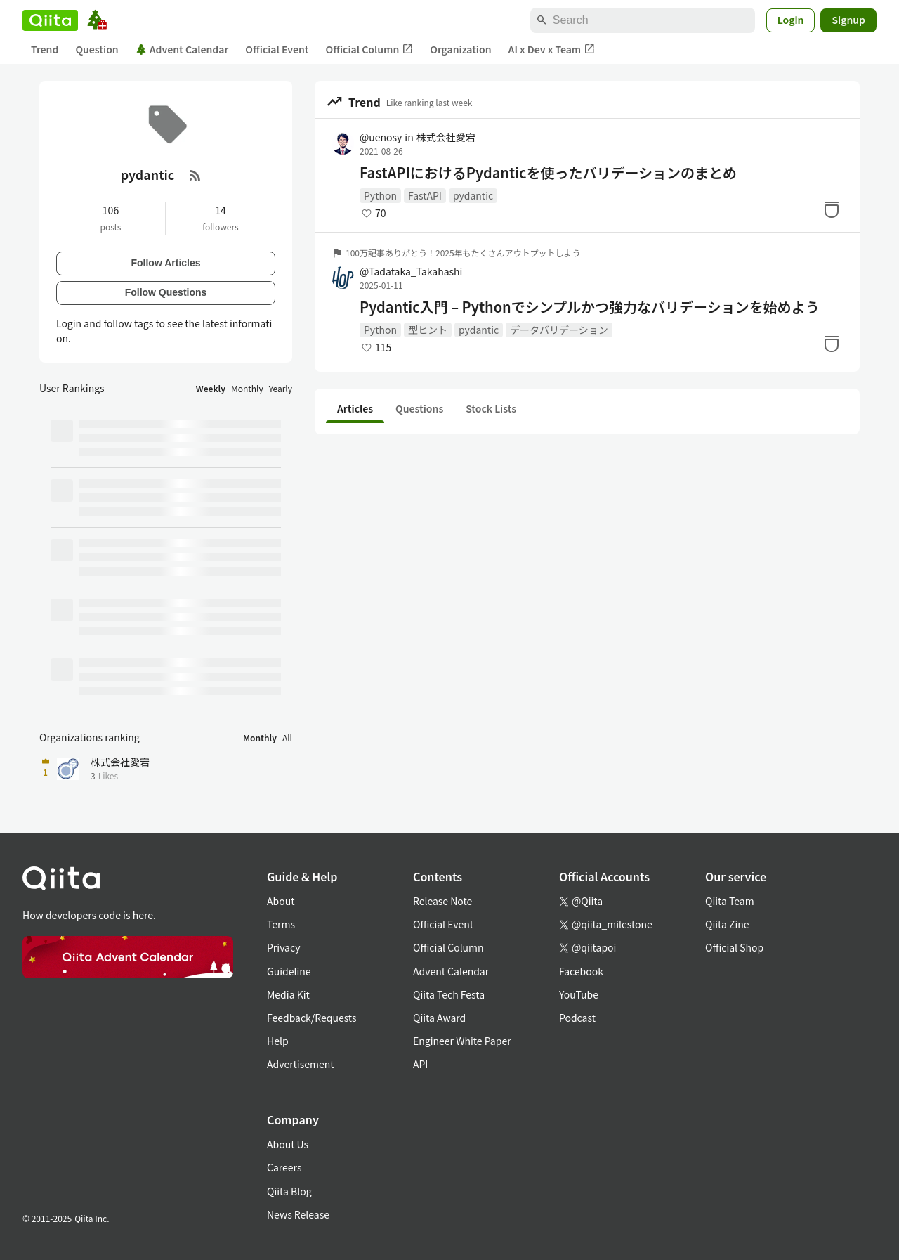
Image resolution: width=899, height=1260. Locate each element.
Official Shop (734, 947)
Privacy (283, 947)
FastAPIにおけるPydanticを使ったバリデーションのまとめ (548, 173)
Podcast (577, 1018)
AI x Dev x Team (552, 49)
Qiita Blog (289, 1191)
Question (96, 49)
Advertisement (300, 1064)
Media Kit (288, 994)
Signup (848, 20)
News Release (298, 1214)
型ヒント (427, 330)
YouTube (578, 994)
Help (278, 1041)
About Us (287, 1144)
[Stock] (831, 209)
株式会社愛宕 (445, 137)
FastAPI (425, 195)
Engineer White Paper (462, 1041)
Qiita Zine (727, 924)
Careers (284, 1167)
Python (380, 195)
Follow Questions (166, 292)
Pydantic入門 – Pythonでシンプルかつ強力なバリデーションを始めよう (590, 307)
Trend (44, 49)
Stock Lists (491, 408)
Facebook (581, 971)
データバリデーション (559, 330)
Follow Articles (165, 262)
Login (790, 20)
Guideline (289, 971)
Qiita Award (439, 1018)
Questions (419, 408)
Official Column (370, 49)
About (280, 901)
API (420, 1064)
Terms (281, 924)
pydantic (473, 195)
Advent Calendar (182, 49)
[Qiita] (50, 20)
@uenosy (381, 137)
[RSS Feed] (195, 175)
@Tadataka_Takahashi (411, 271)
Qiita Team (729, 901)
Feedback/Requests (312, 1018)
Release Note (442, 901)
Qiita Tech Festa (449, 994)
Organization (460, 49)
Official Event (276, 49)
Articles (355, 408)
